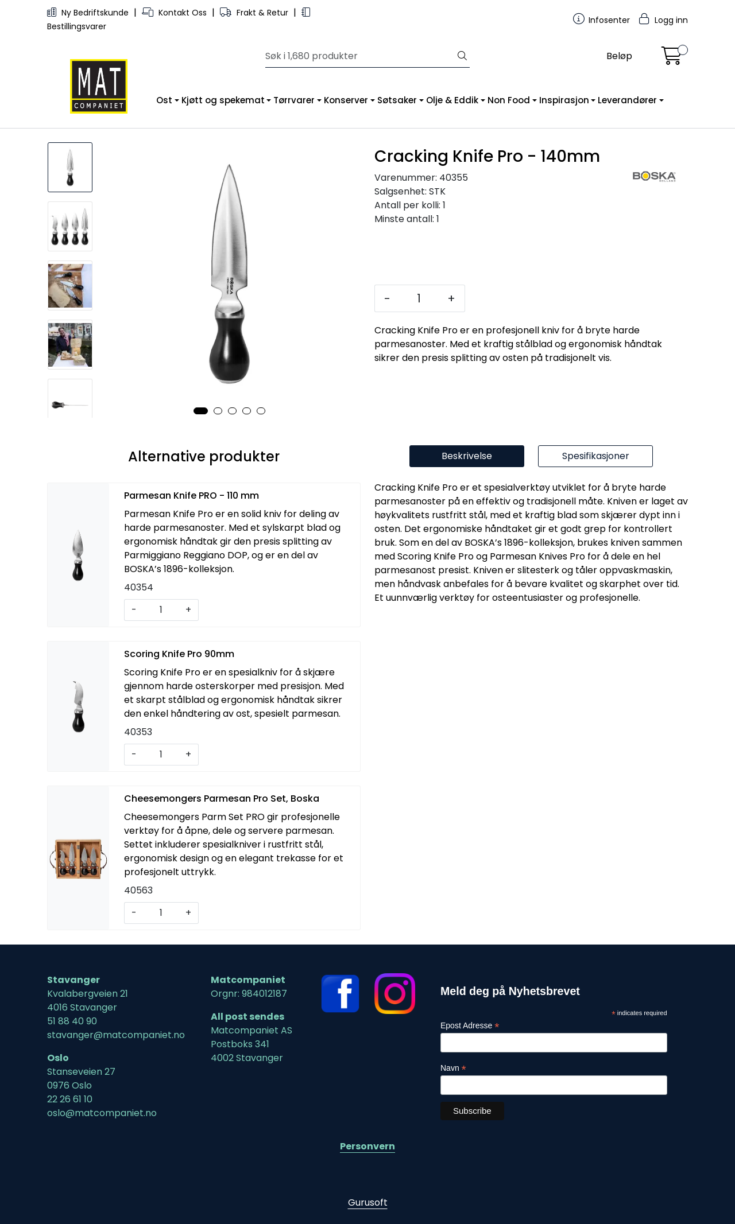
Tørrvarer (294, 100)
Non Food (509, 100)
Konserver (346, 100)
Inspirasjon (564, 100)
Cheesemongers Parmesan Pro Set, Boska (221, 798)
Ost (164, 100)
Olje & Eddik (452, 100)
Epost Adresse (469, 1025)
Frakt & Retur (255, 12)
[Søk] (360, 56)
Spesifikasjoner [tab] (595, 456)
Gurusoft (368, 1202)
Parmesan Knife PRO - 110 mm (191, 495)
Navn (453, 1068)
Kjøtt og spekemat (223, 100)
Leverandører (627, 100)
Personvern (367, 1146)
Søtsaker (397, 100)
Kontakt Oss (175, 12)
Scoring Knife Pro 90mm (179, 653)
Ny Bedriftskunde (89, 12)
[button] (201, 410)
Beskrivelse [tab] (467, 456)
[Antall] (419, 298)
